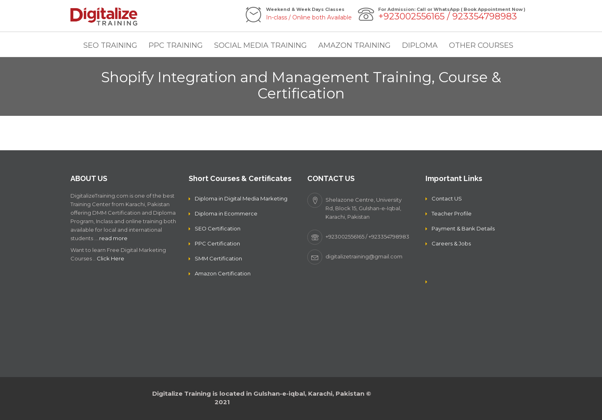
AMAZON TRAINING (354, 45)
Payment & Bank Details (463, 228)
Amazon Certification (223, 273)
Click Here (110, 258)
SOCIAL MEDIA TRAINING (260, 45)
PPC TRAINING (176, 45)
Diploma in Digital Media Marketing (241, 198)
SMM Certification (218, 258)
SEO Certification (217, 228)
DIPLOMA (420, 45)
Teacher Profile (452, 213)
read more (113, 238)
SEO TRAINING (110, 45)
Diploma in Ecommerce (226, 213)
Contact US (447, 198)
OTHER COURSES (481, 45)
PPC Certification (217, 243)
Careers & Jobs (451, 243)
